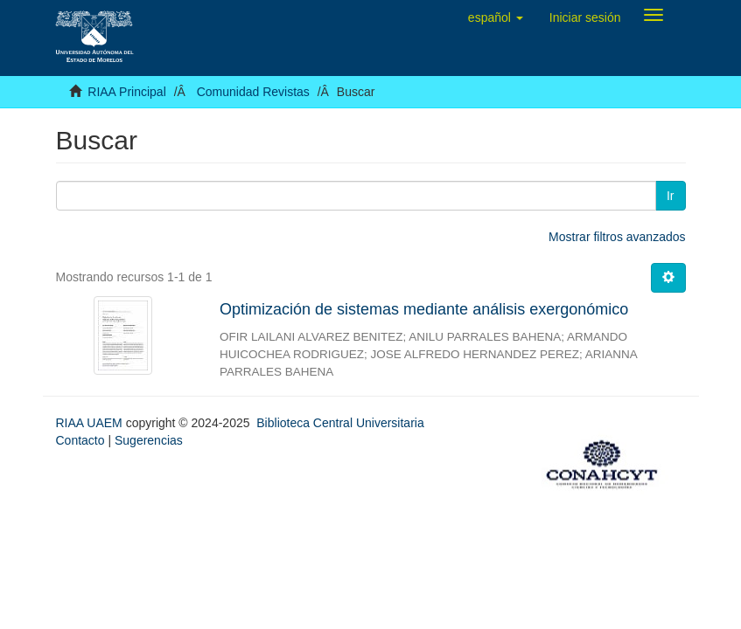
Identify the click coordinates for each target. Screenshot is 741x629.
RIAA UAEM (91, 423)
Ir (671, 196)
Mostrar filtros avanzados (617, 237)
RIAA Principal (126, 92)
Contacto (80, 440)
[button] (495, 17)
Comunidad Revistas (253, 92)
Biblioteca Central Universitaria (339, 423)
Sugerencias (149, 440)
